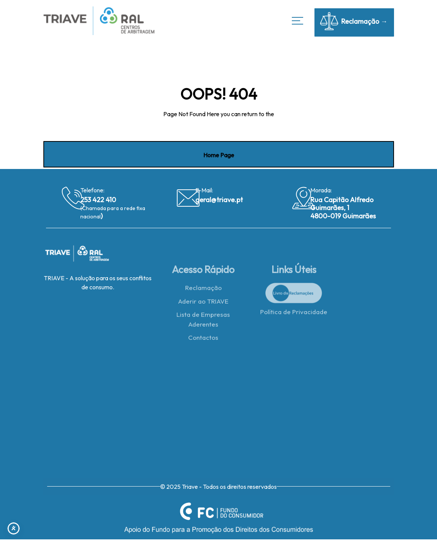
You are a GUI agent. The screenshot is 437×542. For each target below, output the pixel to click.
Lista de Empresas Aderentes (203, 321)
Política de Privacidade (293, 314)
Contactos (203, 339)
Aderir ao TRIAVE (203, 303)
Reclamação (203, 289)
